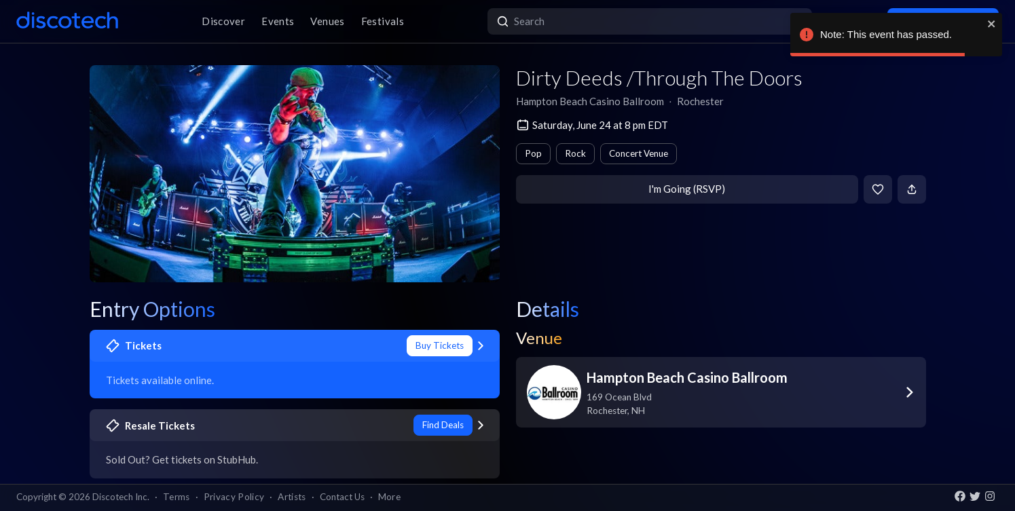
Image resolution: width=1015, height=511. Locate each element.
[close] (992, 23)
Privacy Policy (234, 496)
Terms (176, 496)
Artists (292, 496)
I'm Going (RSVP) (686, 189)
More (389, 496)
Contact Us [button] (342, 496)
